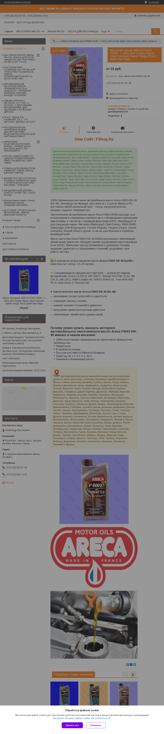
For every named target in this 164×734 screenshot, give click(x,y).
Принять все (72, 725)
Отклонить (95, 725)
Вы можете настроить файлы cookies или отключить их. (81, 718)
